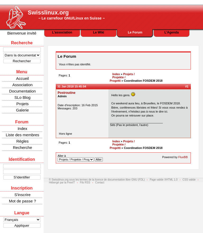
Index (22, 128)
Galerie (22, 110)
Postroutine (66, 93)
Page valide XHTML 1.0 (163, 179)
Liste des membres (22, 135)
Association (22, 84)
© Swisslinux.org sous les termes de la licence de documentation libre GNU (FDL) (97, 179)
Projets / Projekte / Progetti (122, 77)
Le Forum (135, 32)
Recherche (22, 147)
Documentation (22, 91)
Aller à (80, 158)
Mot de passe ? (22, 201)
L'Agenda (171, 32)
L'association (62, 32)
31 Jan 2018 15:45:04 (71, 86)
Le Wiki (98, 32)
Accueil (22, 78)
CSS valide (189, 179)
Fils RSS (85, 182)
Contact (99, 182)
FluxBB (183, 157)
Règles (22, 141)
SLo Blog (23, 97)
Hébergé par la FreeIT (62, 182)
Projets (22, 103)
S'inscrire (22, 194)
